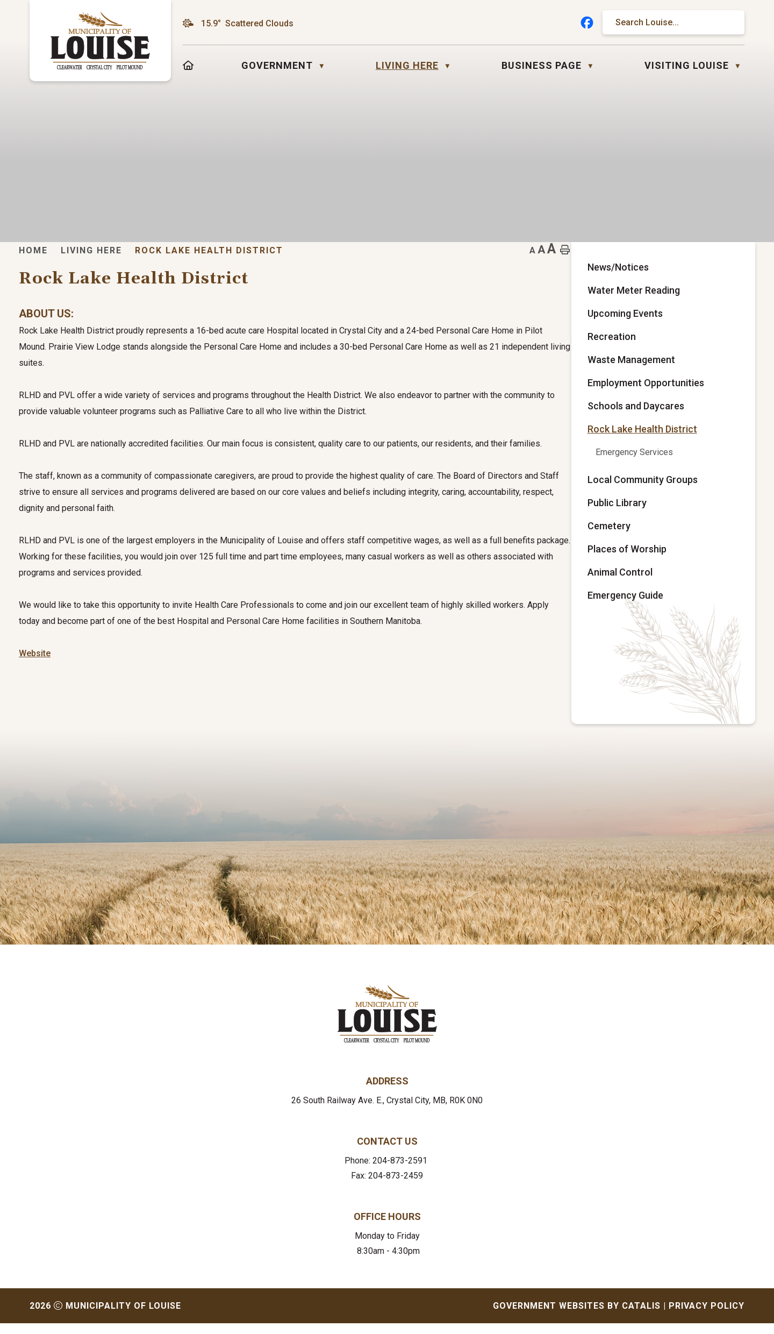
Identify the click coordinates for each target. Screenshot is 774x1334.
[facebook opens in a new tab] (586, 22)
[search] (668, 22)
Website (240, 685)
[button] (726, 22)
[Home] (188, 65)
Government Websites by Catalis (577, 1316)
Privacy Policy (706, 1316)
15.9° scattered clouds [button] (247, 23)
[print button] (727, 266)
